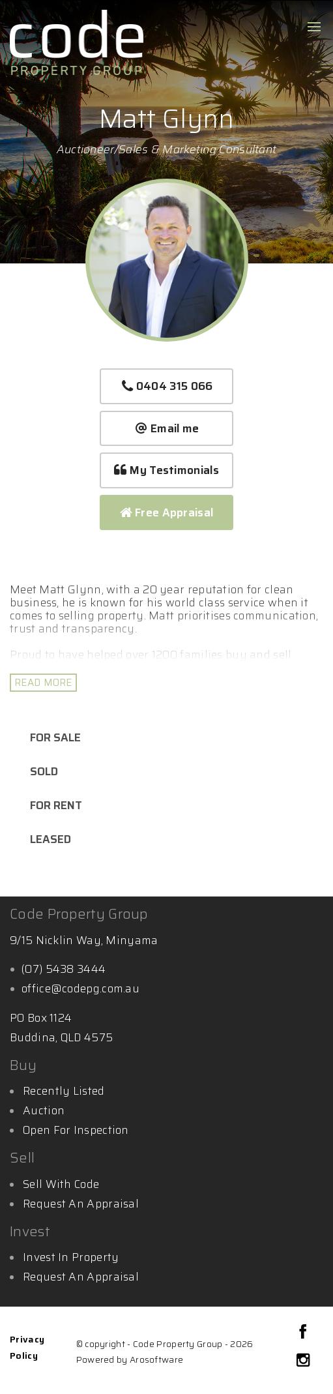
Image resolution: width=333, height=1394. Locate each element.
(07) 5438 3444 (64, 968)
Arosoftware (156, 1360)
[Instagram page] (303, 1361)
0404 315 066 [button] (167, 386)
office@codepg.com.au (80, 988)
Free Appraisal (167, 512)
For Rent (56, 805)
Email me (166, 428)
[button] (166, 470)
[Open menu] (314, 26)
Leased (50, 839)
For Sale (55, 737)
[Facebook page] (303, 1333)
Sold (44, 771)
